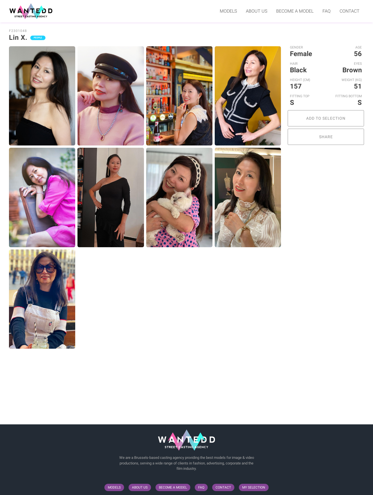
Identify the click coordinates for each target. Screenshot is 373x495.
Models (228, 11)
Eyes (358, 64)
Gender (296, 47)
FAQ (326, 11)
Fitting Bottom (348, 96)
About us (256, 11)
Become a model (294, 11)
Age (358, 47)
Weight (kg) (352, 80)
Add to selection (325, 118)
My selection (253, 487)
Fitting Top (300, 96)
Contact (350, 11)
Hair (294, 64)
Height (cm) (300, 80)
